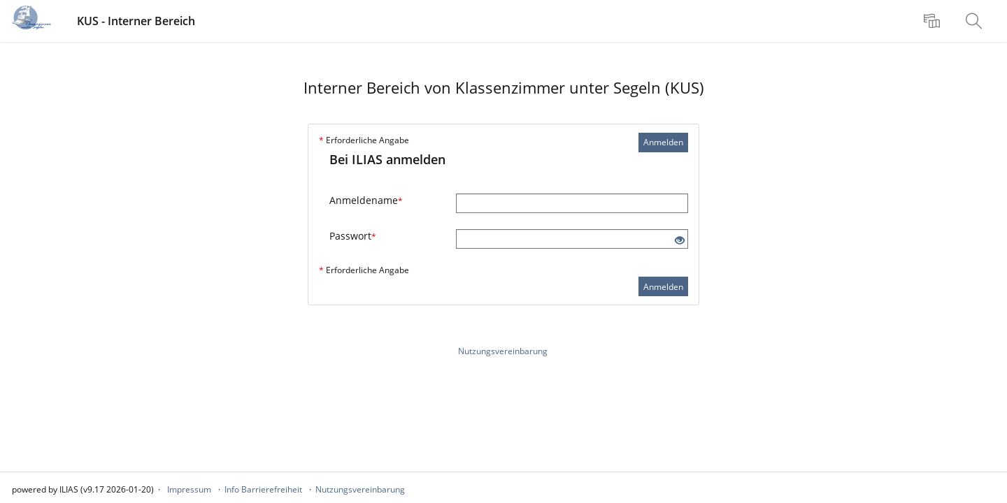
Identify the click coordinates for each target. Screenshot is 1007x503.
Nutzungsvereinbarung (503, 351)
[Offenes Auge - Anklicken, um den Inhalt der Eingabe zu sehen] (680, 240)
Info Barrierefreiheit (263, 489)
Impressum (189, 489)
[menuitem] (934, 21)
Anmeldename (366, 200)
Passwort (352, 235)
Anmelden (663, 142)
